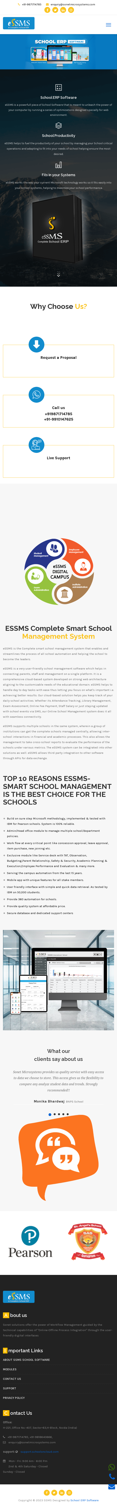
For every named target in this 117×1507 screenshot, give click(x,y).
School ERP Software (58, 97)
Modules (10, 1369)
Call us (58, 407)
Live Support (58, 458)
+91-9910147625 (58, 419)
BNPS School (74, 1101)
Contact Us (12, 1379)
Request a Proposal (58, 357)
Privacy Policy (14, 1398)
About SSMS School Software (26, 1360)
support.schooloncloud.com (40, 1451)
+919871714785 (58, 414)
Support (9, 1388)
